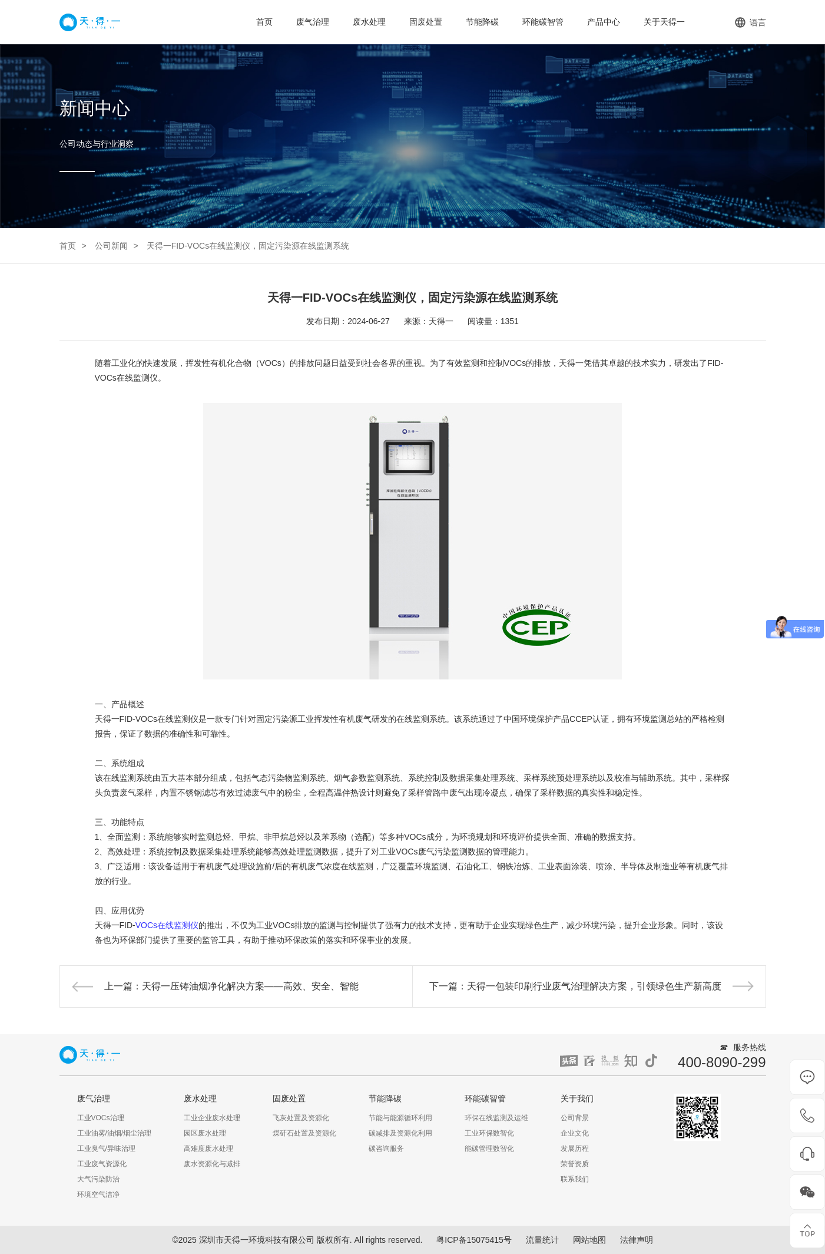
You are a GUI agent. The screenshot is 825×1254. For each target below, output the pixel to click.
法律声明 (636, 1240)
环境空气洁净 (98, 1194)
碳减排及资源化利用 (400, 1133)
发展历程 (575, 1148)
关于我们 (577, 1098)
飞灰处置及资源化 (301, 1118)
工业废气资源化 (102, 1164)
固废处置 (425, 22)
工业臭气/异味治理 (106, 1148)
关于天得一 (664, 22)
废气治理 (312, 22)
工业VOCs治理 (100, 1118)
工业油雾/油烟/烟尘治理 (114, 1133)
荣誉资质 (575, 1164)
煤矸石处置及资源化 (304, 1133)
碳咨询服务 (386, 1148)
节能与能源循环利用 (400, 1118)
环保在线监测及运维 (496, 1118)
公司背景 (575, 1118)
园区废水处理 (205, 1133)
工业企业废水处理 (212, 1118)
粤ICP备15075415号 (474, 1240)
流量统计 (542, 1240)
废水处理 (369, 22)
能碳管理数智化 (489, 1148)
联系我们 (575, 1179)
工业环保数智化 (489, 1133)
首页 (264, 22)
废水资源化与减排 (212, 1164)
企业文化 (575, 1133)
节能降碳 (482, 22)
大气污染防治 (98, 1179)
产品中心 (603, 22)
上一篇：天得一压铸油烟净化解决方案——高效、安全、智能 (231, 986)
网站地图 (589, 1240)
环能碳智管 (543, 22)
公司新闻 (111, 245)
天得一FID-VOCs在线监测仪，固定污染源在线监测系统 (248, 245)
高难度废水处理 (208, 1148)
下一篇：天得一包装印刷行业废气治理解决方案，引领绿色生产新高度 (575, 986)
